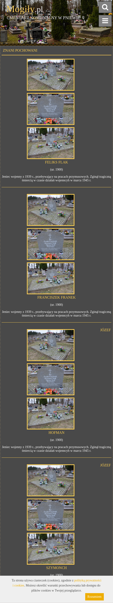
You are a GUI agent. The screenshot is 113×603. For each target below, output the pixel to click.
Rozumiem (95, 596)
